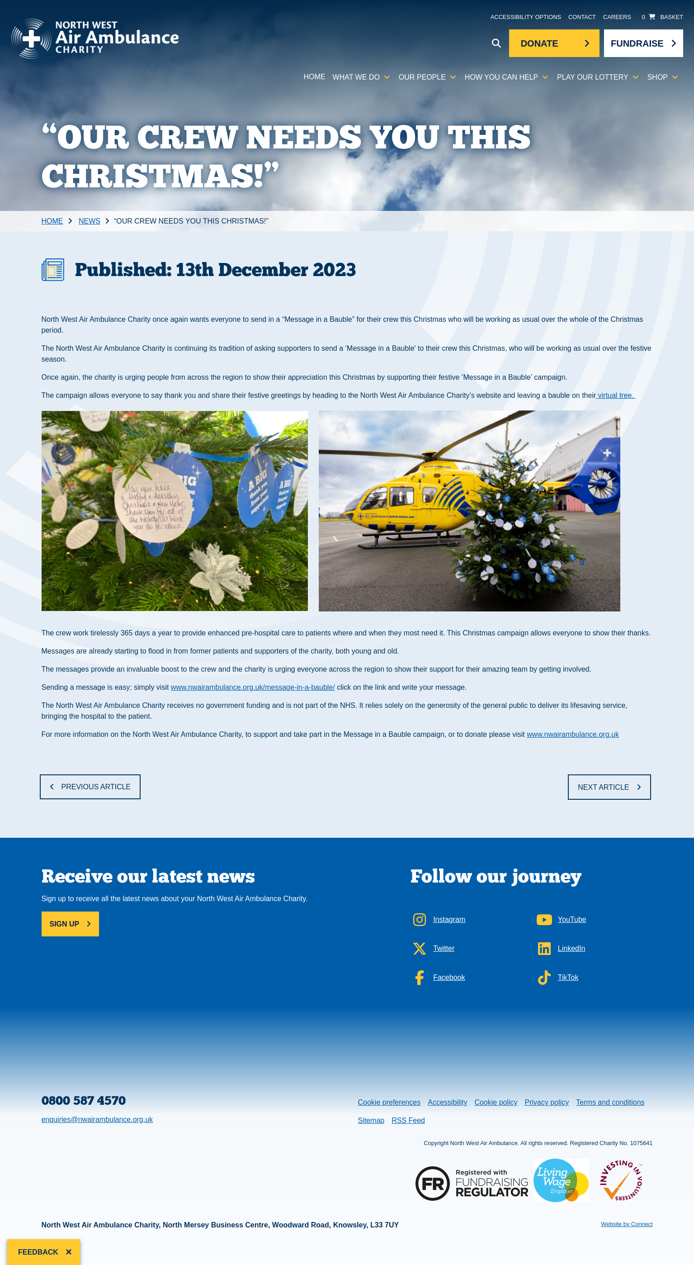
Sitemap (371, 1120)
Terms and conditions (610, 1102)
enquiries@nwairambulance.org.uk (97, 1119)
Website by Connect (626, 1224)
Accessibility (447, 1102)
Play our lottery (592, 77)
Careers (617, 17)
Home (315, 77)
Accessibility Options (526, 17)
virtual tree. (616, 395)
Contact (582, 17)
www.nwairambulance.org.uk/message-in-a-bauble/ (253, 687)
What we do (356, 77)
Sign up (65, 924)
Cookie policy (495, 1102)
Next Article (603, 787)
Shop (657, 77)
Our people (422, 77)
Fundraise (637, 43)
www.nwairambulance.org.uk (573, 734)
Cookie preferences (389, 1101)
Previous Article (96, 787)
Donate (539, 43)
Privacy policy (547, 1102)
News (89, 221)
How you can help (501, 77)
